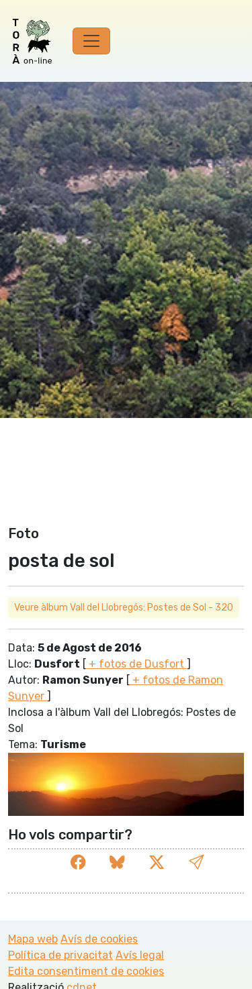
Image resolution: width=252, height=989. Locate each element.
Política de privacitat (60, 955)
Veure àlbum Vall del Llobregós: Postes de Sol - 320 (123, 607)
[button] (196, 862)
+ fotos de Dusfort (136, 664)
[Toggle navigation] (91, 41)
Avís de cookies (99, 939)
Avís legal (140, 955)
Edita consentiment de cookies (86, 971)
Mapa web (33, 939)
